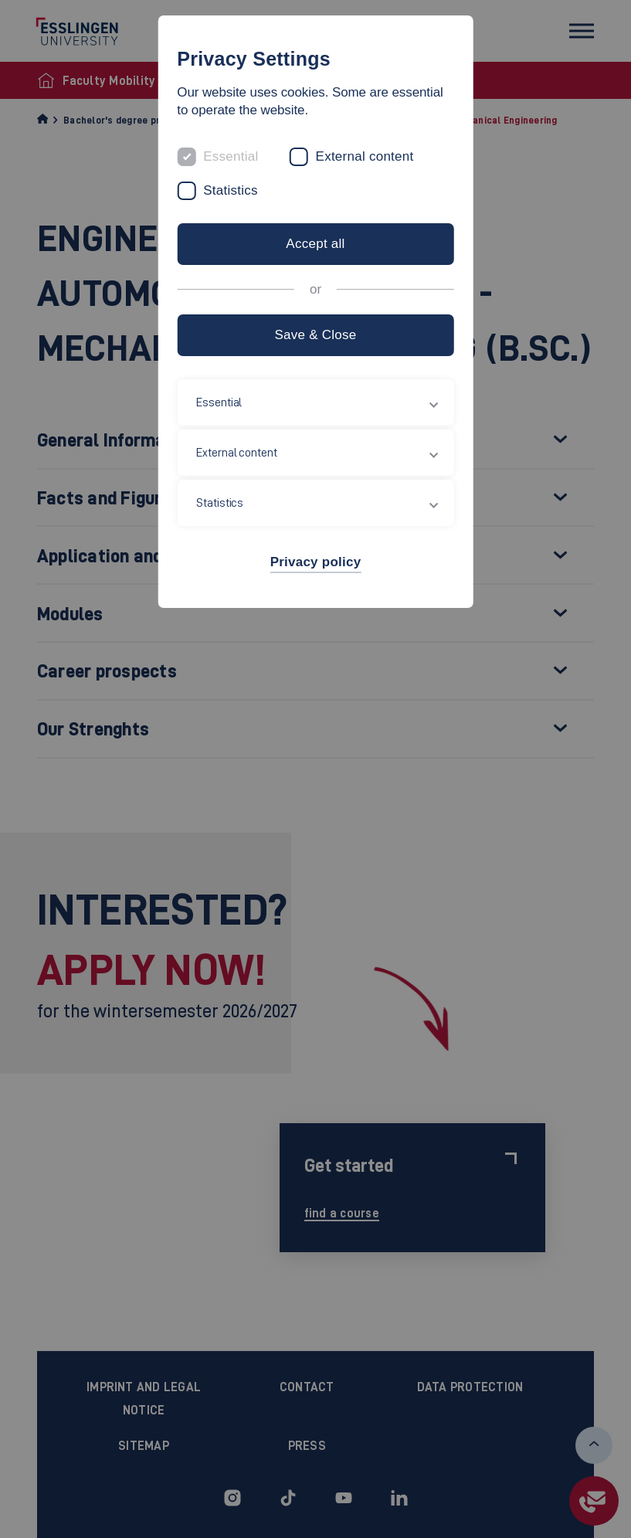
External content (365, 156)
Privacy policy (315, 562)
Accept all (315, 243)
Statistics (230, 190)
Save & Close (315, 335)
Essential (230, 156)
